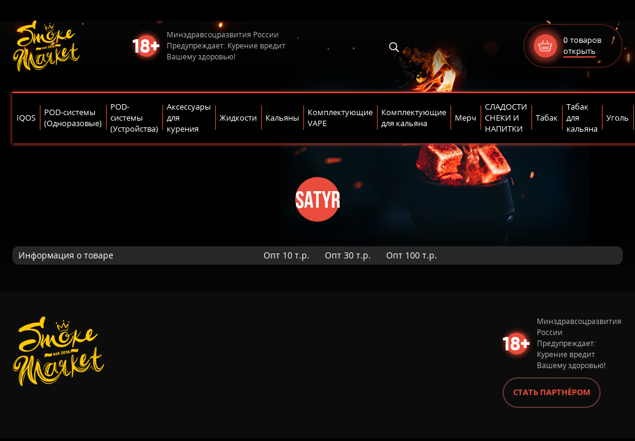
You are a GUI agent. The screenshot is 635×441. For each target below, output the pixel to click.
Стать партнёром (551, 392)
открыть (579, 50)
